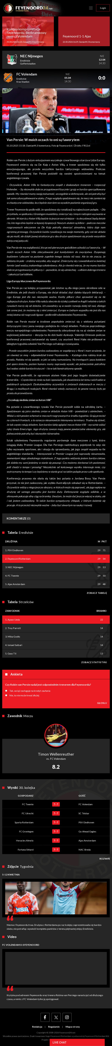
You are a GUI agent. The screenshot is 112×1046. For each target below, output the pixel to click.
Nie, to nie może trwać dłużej (24, 695)
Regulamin (54, 1026)
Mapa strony (73, 1026)
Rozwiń (105, 858)
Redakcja (37, 1026)
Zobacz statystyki (94, 662)
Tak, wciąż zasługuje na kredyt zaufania (29, 691)
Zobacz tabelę (97, 592)
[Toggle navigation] (91, 8)
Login (103, 8)
